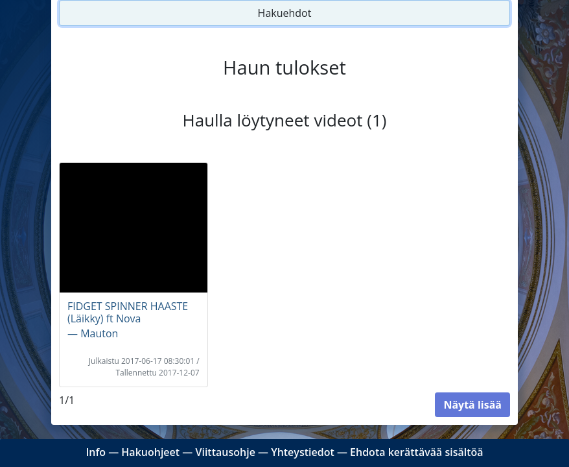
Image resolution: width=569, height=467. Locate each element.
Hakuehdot (285, 13)
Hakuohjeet (150, 452)
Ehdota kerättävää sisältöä (416, 452)
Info (96, 452)
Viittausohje (225, 452)
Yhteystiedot (302, 452)
